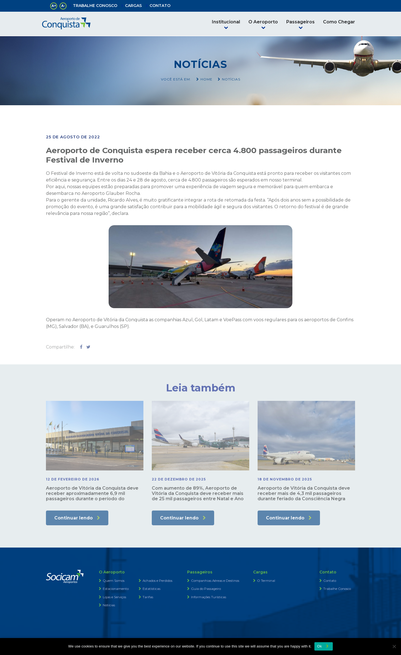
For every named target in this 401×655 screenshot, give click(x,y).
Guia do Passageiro (206, 589)
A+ (54, 6)
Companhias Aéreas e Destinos (215, 581)
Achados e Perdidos (158, 581)
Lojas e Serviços (115, 597)
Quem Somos (114, 581)
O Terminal (266, 581)
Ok (319, 646)
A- (63, 6)
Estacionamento (116, 589)
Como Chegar (339, 21)
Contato (330, 581)
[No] (394, 646)
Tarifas (148, 597)
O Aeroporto (263, 21)
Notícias (109, 605)
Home (206, 79)
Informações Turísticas (209, 597)
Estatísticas (151, 589)
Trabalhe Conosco (337, 589)
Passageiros (300, 21)
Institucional (226, 21)
